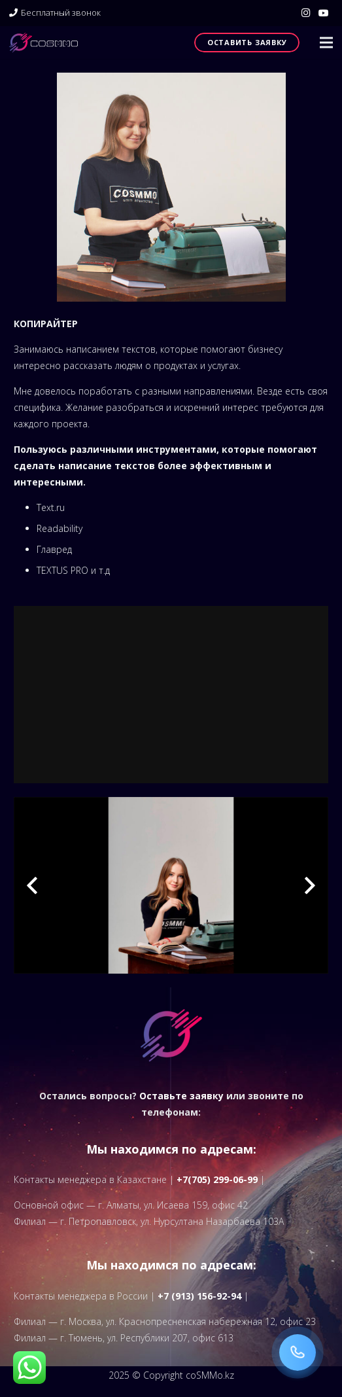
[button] (326, 42)
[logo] (43, 42)
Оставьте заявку (181, 1095)
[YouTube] (324, 13)
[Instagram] (305, 13)
